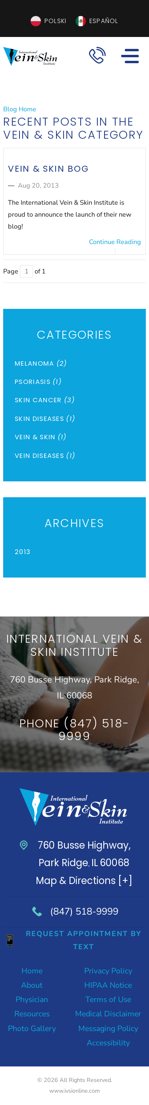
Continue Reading (115, 242)
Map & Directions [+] (84, 880)
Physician (31, 999)
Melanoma (41, 363)
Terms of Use (108, 999)
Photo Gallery (32, 1028)
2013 (23, 551)
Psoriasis (38, 381)
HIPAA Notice (108, 985)
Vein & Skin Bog (48, 169)
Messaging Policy (108, 1028)
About (32, 985)
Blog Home (19, 109)
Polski (55, 21)
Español (103, 21)
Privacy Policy (108, 970)
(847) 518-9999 (84, 911)
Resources (32, 1013)
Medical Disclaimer (108, 1013)
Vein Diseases (45, 455)
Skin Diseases (45, 418)
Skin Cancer (45, 400)
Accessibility (108, 1042)
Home (32, 970)
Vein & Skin (41, 437)
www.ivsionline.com (74, 1091)
